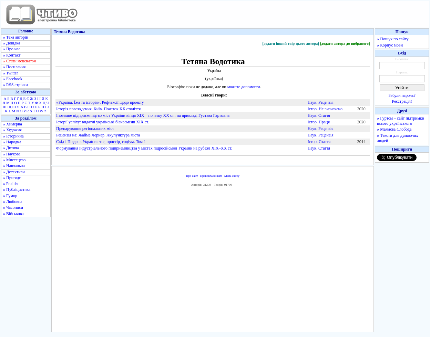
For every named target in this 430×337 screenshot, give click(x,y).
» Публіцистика (16, 189)
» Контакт (11, 55)
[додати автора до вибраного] (345, 43)
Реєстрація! (402, 101)
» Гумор (10, 195)
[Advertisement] (213, 261)
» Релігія (10, 183)
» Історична (13, 136)
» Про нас (11, 49)
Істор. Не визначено (325, 108)
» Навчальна (14, 165)
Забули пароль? (402, 95)
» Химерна (12, 124)
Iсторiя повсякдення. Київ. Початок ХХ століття (98, 108)
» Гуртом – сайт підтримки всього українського (400, 121)
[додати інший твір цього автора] (290, 43)
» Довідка (11, 43)
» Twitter (10, 73)
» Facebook (12, 78)
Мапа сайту (231, 175)
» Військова (13, 213)
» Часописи (13, 207)
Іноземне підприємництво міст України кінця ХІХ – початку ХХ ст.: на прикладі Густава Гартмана (142, 115)
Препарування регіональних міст (85, 128)
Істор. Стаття (319, 141)
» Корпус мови (390, 45)
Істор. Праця (319, 122)
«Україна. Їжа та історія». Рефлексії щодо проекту (100, 102)
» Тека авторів (15, 37)
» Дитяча (11, 147)
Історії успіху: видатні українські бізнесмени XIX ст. (102, 122)
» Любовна (12, 201)
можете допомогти (243, 86)
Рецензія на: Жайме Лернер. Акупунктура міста (98, 135)
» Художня (12, 129)
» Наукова (11, 154)
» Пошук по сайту (392, 39)
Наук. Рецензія (321, 102)
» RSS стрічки (15, 84)
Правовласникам (211, 175)
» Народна (12, 142)
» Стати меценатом (19, 61)
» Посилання (14, 66)
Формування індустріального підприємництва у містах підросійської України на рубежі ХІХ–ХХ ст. (144, 148)
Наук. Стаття (319, 115)
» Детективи (14, 172)
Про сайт (192, 175)
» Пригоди (12, 177)
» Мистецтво (14, 159)
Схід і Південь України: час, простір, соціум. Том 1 (101, 141)
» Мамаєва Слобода (394, 129)
